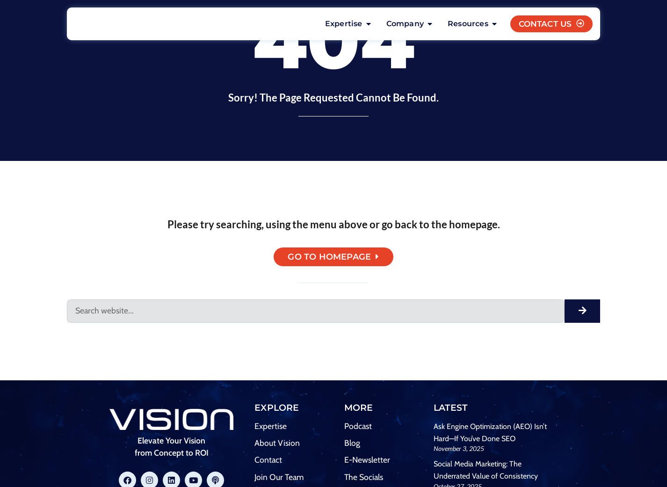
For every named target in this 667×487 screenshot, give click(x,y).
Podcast (358, 428)
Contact (268, 461)
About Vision (277, 445)
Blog (352, 445)
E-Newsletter (367, 461)
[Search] (582, 313)
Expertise (270, 428)
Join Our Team (279, 479)
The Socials (363, 479)
